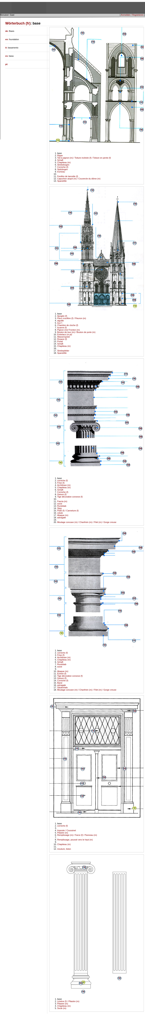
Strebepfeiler (63, 351)
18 (56, 264)
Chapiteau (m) (64, 162)
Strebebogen (63, 165)
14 (134, 300)
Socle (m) (61, 1008)
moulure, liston (64, 849)
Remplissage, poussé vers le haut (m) (75, 839)
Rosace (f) (62, 339)
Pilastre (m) (62, 833)
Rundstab (61, 506)
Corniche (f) (62, 167)
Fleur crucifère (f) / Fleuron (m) (71, 318)
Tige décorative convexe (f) (69, 497)
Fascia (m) (62, 501)
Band (59, 683)
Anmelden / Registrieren (132, 15)
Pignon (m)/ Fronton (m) (68, 330)
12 (143, 47)
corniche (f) (62, 480)
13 (142, 110)
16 (134, 264)
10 (142, 59)
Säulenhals (62, 687)
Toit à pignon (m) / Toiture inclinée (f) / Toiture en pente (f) (84, 158)
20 (109, 459)
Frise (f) (60, 483)
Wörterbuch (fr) (18, 23)
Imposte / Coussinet (66, 830)
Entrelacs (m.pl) (64, 334)
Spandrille (62, 181)
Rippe (60, 155)
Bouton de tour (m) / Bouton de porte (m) (76, 332)
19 (122, 453)
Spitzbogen (62, 169)
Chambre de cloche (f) (67, 325)
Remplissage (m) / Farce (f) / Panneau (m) (77, 835)
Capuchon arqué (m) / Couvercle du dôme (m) (78, 178)
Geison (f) (61, 494)
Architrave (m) (63, 485)
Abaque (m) (62, 515)
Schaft (60, 160)
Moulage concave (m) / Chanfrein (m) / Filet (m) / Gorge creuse (86, 522)
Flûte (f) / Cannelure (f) (67, 510)
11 (124, 34)
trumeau (61, 172)
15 (133, 295)
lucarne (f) (62, 327)
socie (59, 503)
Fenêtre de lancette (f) (67, 176)
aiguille (60, 320)
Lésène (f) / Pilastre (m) (68, 1001)
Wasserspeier (63, 337)
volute (60, 513)
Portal (60, 341)
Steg (59, 508)
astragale (61, 517)
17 (72, 288)
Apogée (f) (62, 316)
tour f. (59, 323)
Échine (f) (61, 673)
